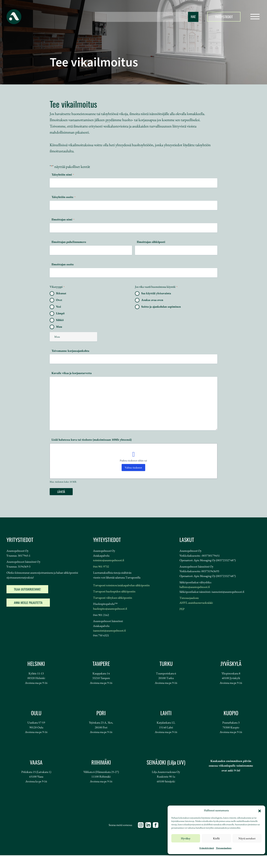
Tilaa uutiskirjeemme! (27, 590)
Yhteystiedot (224, 16)
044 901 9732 (101, 567)
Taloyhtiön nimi (63, 174)
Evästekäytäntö (207, 848)
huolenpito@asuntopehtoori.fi (110, 609)
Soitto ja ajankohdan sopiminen (161, 307)
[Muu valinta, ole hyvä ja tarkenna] (73, 336)
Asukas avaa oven (152, 300)
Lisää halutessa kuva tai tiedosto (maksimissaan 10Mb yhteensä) (92, 440)
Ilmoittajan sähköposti (151, 242)
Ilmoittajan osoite (63, 264)
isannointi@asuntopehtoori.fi (109, 631)
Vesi (58, 307)
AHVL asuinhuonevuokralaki (196, 603)
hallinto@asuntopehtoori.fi (194, 588)
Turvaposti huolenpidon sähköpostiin (114, 592)
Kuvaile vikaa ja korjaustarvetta (72, 373)
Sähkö (60, 320)
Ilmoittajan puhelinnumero (69, 242)
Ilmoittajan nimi (63, 219)
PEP (181, 610)
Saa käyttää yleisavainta (156, 293)
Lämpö (60, 313)
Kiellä (216, 838)
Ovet (59, 300)
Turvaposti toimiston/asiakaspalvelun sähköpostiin (121, 586)
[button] (259, 810)
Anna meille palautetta (28, 603)
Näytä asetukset (247, 838)
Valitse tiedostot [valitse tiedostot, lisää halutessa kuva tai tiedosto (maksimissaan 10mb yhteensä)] (133, 467)
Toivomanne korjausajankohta (70, 351)
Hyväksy (185, 838)
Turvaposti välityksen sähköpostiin (112, 598)
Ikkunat (61, 293)
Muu (59, 327)
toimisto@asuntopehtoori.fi (108, 561)
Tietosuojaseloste (224, 848)
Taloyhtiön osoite (63, 197)
